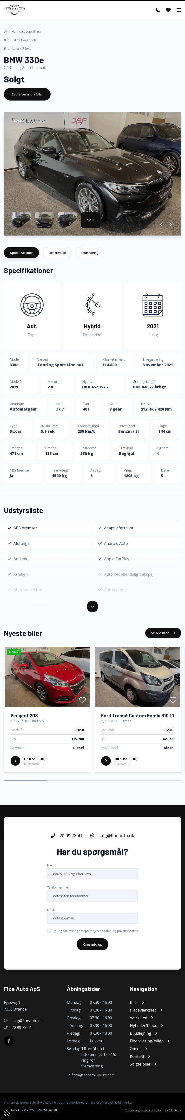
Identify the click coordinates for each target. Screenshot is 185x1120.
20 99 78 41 (66, 840)
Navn (50, 870)
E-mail (51, 914)
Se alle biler (163, 637)
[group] (92, 174)
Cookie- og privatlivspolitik (143, 1110)
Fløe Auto (11, 48)
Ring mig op (92, 949)
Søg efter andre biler (27, 94)
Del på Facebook (20, 40)
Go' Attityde (173, 1110)
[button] (161, 224)
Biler (25, 48)
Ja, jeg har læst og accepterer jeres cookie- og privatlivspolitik (96, 936)
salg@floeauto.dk (112, 840)
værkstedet (106, 1075)
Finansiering (90, 252)
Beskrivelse (57, 252)
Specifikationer (21, 252)
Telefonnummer (58, 892)
